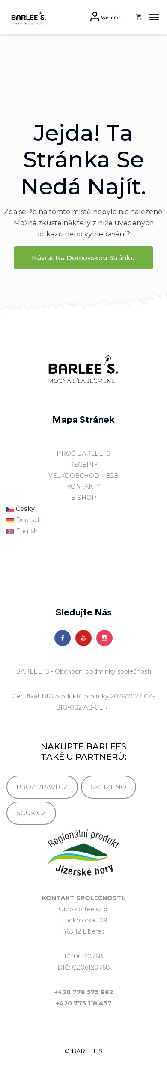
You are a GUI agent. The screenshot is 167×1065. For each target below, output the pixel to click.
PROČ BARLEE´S (83, 453)
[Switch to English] (83, 531)
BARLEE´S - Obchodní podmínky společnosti (83, 671)
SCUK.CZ (31, 813)
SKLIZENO (108, 787)
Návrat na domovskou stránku (83, 258)
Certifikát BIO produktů (47, 696)
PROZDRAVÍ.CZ (42, 787)
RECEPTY (83, 464)
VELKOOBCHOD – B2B (83, 476)
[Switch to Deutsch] (83, 520)
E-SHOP (83, 497)
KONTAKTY (83, 486)
